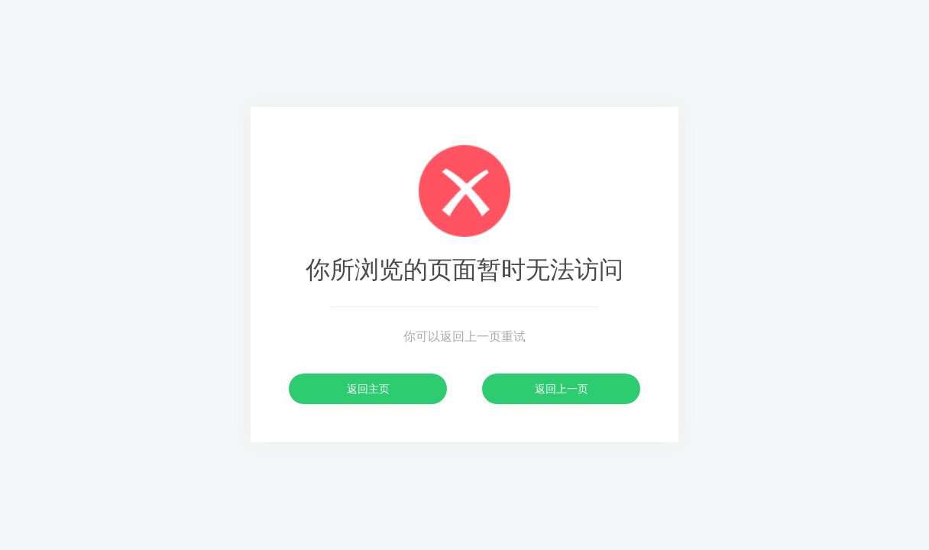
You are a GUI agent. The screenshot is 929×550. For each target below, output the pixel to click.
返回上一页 (561, 389)
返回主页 (368, 389)
